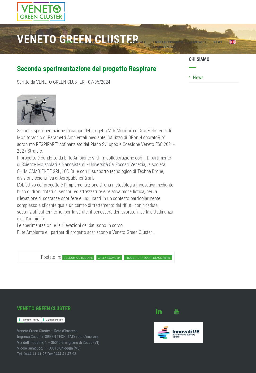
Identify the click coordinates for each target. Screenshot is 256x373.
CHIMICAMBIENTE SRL (38, 171)
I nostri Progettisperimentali (168, 44)
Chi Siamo (89, 42)
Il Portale (137, 42)
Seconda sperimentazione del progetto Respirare (86, 68)
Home (69, 42)
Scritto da (63, 82)
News (217, 42)
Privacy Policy (30, 319)
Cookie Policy (54, 319)
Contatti (198, 42)
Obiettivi (113, 42)
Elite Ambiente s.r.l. (82, 158)
